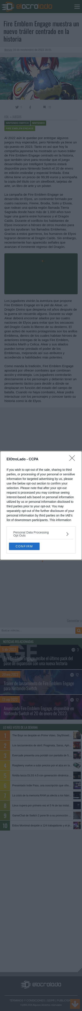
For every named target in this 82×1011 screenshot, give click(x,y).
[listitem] (41, 534)
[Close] (73, 459)
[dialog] (41, 505)
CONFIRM (24, 546)
